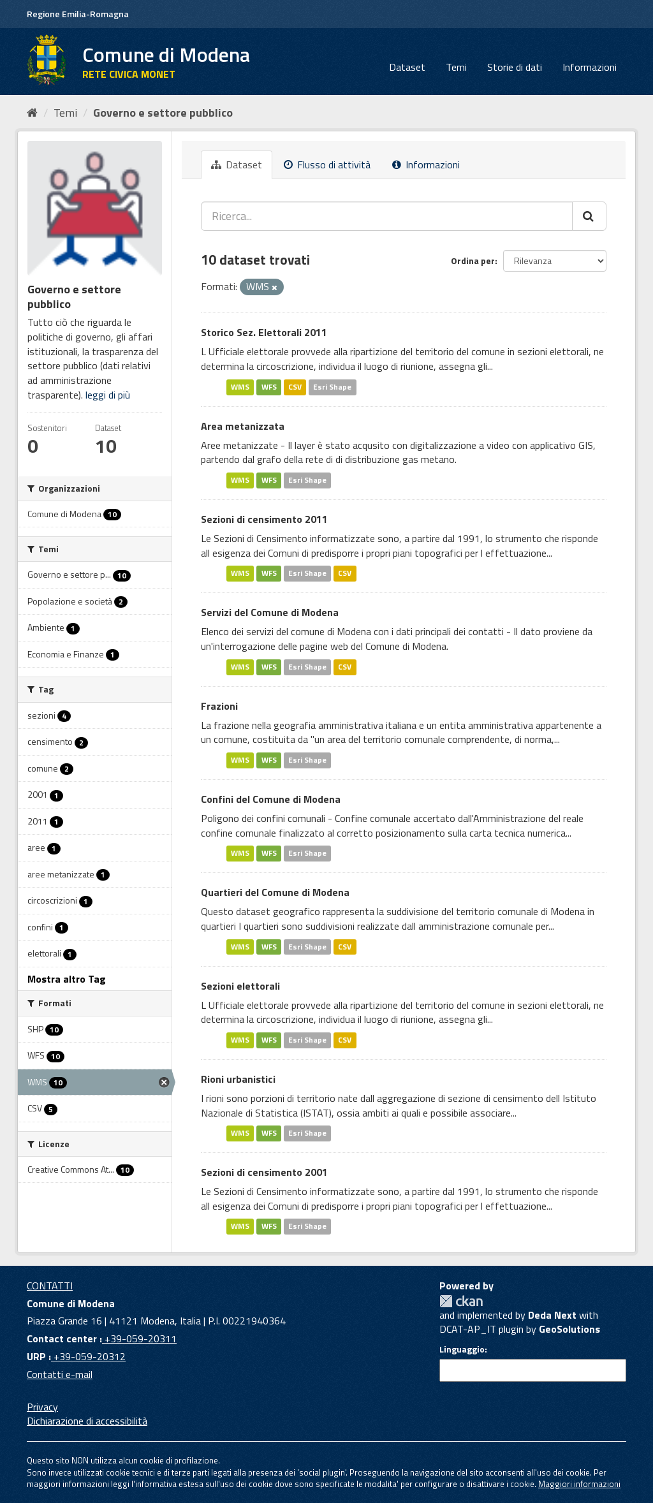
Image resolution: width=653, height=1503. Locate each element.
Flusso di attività (327, 164)
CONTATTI (50, 1285)
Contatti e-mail (59, 1374)
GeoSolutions (569, 1329)
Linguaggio (462, 1349)
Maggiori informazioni (579, 1483)
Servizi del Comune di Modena (270, 612)
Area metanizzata (242, 426)
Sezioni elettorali (240, 985)
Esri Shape (332, 387)
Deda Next (552, 1315)
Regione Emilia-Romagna (78, 13)
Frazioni (219, 706)
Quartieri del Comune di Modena (275, 892)
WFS (269, 387)
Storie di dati (514, 67)
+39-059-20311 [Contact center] (139, 1338)
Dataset (407, 67)
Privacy (42, 1406)
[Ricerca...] (387, 216)
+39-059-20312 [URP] (88, 1356)
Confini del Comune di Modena (271, 799)
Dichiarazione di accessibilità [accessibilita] (87, 1420)
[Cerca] (589, 216)
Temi (456, 67)
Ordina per (473, 260)
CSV (295, 387)
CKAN (461, 1301)
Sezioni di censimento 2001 (264, 1172)
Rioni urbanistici (238, 1079)
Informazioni (589, 67)
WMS (240, 387)
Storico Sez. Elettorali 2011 (264, 332)
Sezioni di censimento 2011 (264, 519)
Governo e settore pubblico (163, 112)
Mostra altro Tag (66, 978)
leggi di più (107, 394)
